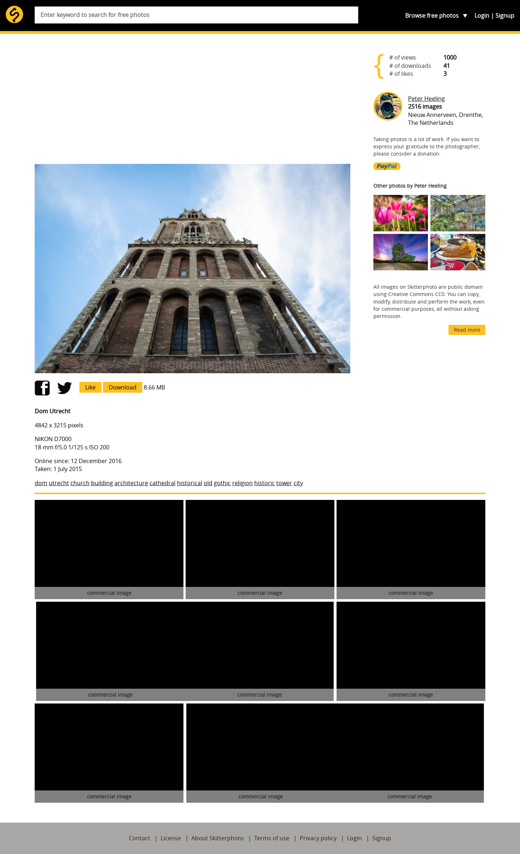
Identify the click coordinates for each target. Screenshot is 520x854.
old (208, 483)
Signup (504, 15)
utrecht (59, 483)
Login (481, 15)
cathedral (163, 483)
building (102, 483)
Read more (467, 329)
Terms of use (271, 838)
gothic (222, 483)
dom (41, 483)
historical (189, 483)
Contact (139, 838)
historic (264, 483)
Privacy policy (318, 838)
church (80, 483)
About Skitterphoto (217, 838)
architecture (131, 483)
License (171, 838)
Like (90, 387)
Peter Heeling (426, 99)
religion (242, 483)
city (298, 483)
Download (122, 387)
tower (284, 483)
